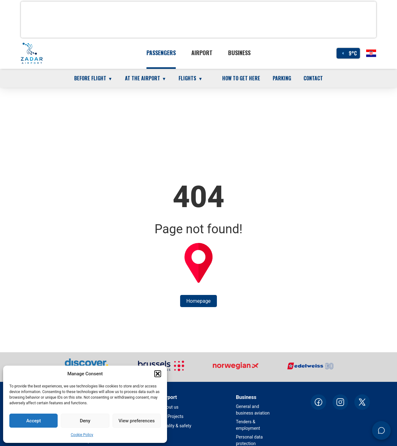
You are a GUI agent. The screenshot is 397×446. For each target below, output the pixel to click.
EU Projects (172, 416)
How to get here (241, 78)
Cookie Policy (82, 435)
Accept (33, 421)
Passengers (161, 53)
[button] (158, 374)
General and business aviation (253, 409)
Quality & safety (176, 425)
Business (239, 53)
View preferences (136, 421)
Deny (85, 421)
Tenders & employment (248, 425)
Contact (313, 78)
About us (170, 407)
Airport (202, 53)
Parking (282, 78)
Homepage (198, 301)
